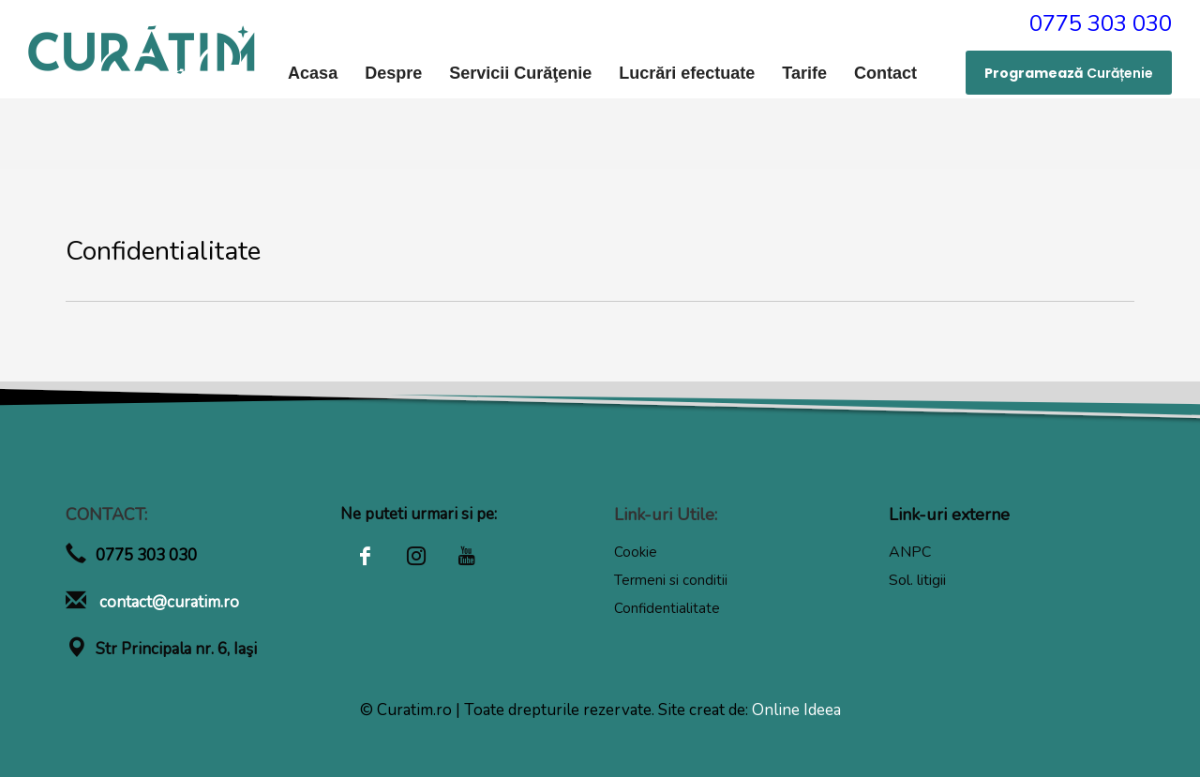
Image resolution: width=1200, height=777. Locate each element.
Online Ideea (796, 710)
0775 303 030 (1100, 23)
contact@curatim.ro (167, 602)
